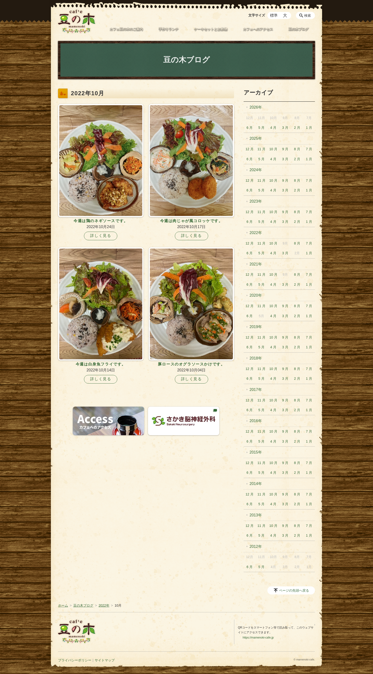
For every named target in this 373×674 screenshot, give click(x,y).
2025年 (256, 138)
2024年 (256, 170)
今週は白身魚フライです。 (101, 364)
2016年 (256, 421)
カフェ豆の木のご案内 (126, 29)
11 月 (261, 149)
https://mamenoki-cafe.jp (258, 637)
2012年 (256, 546)
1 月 (309, 128)
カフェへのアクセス (258, 29)
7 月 (309, 149)
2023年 (256, 201)
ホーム (63, 605)
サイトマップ (105, 660)
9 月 (285, 149)
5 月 (261, 128)
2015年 (256, 452)
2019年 (256, 327)
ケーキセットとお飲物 (210, 29)
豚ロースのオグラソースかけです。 (191, 364)
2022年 (256, 233)
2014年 (256, 484)
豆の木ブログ (299, 29)
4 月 (273, 128)
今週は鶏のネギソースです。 (101, 221)
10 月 (273, 149)
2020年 (256, 295)
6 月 (249, 128)
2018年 (256, 358)
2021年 (256, 264)
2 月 (297, 128)
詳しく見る (100, 236)
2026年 (256, 107)
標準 (274, 15)
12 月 (249, 149)
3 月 (285, 128)
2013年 (256, 515)
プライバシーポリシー (74, 660)
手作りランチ (169, 29)
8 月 (297, 149)
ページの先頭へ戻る (294, 590)
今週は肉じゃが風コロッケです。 (191, 221)
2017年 (256, 390)
